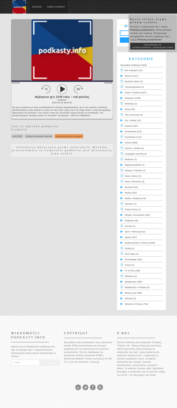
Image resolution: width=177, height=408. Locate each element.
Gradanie (19, 129)
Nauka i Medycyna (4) (135, 198)
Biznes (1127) (131, 76)
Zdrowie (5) (130, 298)
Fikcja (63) (130, 109)
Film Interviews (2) (134, 115)
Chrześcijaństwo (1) (134, 87)
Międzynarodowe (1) (135, 165)
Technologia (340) (133, 259)
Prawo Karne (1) (133, 209)
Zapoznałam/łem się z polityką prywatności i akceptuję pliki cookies (152, 46)
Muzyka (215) (131, 187)
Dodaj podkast (56, 7)
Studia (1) (130, 248)
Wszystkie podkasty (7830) (134, 65)
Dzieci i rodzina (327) (136, 92)
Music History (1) (133, 176)
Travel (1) (129, 265)
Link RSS (17, 136)
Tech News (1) (132, 254)
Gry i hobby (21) (133, 120)
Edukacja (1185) (133, 98)
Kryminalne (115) (133, 137)
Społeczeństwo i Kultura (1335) (140, 243)
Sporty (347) (131, 237)
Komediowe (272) (133, 131)
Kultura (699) (131, 143)
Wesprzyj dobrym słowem (69, 136)
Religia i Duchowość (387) (137, 215)
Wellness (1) (131, 276)
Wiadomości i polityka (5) (137, 287)
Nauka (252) (131, 193)
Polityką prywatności (142, 30)
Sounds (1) (130, 226)
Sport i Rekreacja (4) (135, 232)
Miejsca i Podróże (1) (135, 170)
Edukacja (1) (131, 104)
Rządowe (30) (131, 220)
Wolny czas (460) (133, 293)
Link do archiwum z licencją (84, 362)
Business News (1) (134, 81)
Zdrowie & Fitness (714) (136, 304)
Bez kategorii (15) (134, 70)
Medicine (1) (131, 159)
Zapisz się (50, 362)
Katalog (37, 7)
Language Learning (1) (136, 154)
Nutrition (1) (131, 204)
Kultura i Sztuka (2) (134, 148)
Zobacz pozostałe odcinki (39, 136)
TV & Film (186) (132, 271)
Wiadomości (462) (133, 282)
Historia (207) (131, 126)
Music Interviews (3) (134, 182)
